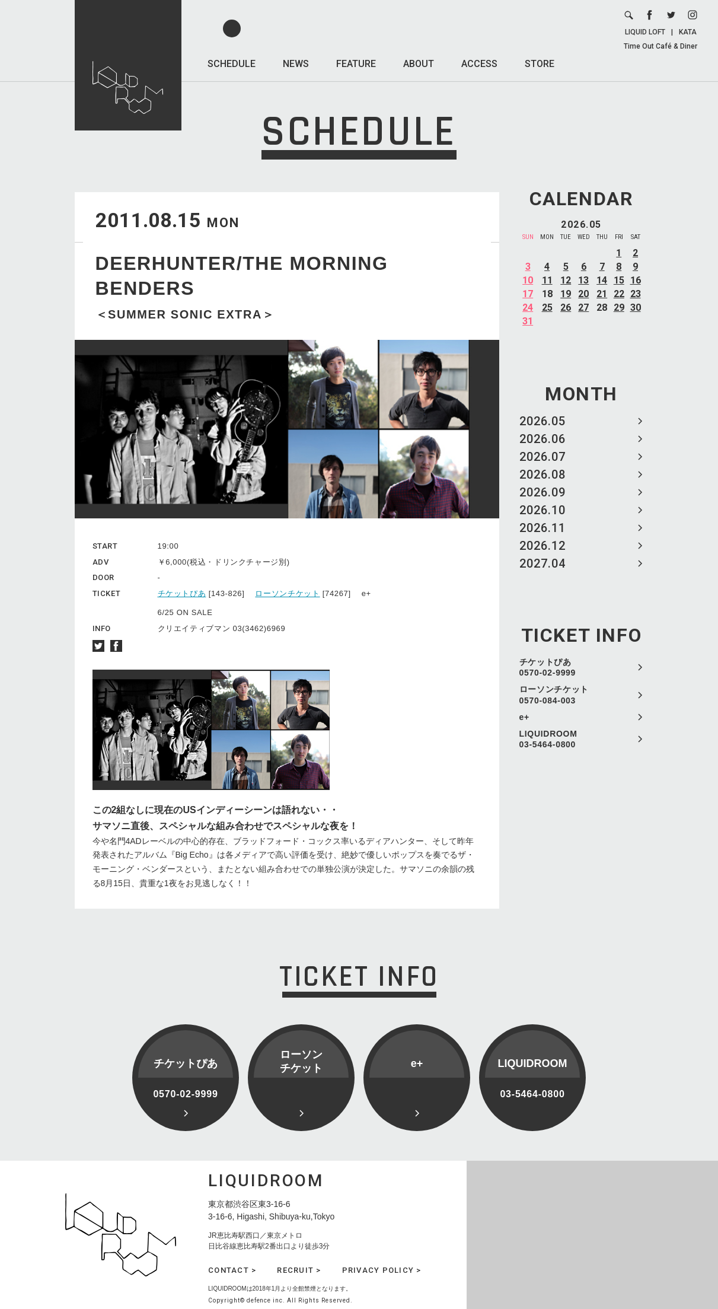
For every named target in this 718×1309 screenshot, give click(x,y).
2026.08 (542, 474)
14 (601, 280)
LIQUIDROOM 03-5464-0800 (548, 739)
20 (583, 294)
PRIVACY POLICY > (382, 1270)
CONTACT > (232, 1270)
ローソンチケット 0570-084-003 (554, 694)
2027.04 (542, 563)
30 (635, 307)
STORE (539, 63)
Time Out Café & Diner (660, 46)
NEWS (296, 63)
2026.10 (542, 510)
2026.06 (542, 439)
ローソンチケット (287, 593)
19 (565, 294)
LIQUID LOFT (645, 32)
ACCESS (479, 63)
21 (601, 294)
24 (527, 307)
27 (583, 307)
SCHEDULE (232, 63)
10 (527, 280)
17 (527, 294)
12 (565, 280)
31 (527, 321)
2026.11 (542, 528)
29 (619, 307)
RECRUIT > (299, 1270)
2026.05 (542, 421)
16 (635, 280)
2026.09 (542, 492)
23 (635, 294)
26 (565, 307)
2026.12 (542, 546)
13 (583, 280)
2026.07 (542, 457)
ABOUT (418, 63)
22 (619, 294)
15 (619, 280)
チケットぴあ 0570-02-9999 (547, 667)
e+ (524, 717)
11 (547, 280)
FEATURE (356, 63)
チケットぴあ (182, 593)
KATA (688, 32)
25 (547, 307)
